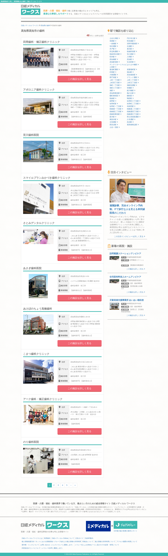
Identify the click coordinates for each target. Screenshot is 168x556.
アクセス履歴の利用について (127, 541)
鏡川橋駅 (131, 90)
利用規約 (47, 538)
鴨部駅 (130, 98)
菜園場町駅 (132, 69)
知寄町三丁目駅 (133, 101)
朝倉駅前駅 (132, 51)
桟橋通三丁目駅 (116, 111)
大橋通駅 (114, 75)
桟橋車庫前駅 (115, 114)
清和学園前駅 (133, 44)
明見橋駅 (131, 41)
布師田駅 (131, 106)
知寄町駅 (114, 104)
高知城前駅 (132, 75)
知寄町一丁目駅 (116, 106)
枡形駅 (113, 72)
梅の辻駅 (131, 93)
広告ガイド (79, 538)
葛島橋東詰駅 (133, 125)
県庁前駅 (114, 77)
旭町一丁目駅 (115, 85)
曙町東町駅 (115, 96)
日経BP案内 (89, 538)
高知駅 (130, 59)
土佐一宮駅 (115, 127)
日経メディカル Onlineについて (63, 538)
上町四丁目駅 (115, 83)
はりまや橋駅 (133, 65)
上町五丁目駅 (133, 83)
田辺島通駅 (115, 51)
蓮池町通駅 (115, 69)
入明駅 (130, 57)
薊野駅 (113, 101)
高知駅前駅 (115, 62)
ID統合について (87, 541)
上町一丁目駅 (115, 80)
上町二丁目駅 (133, 80)
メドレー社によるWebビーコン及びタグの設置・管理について (97, 545)
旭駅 (112, 90)
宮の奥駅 (131, 54)
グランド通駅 (133, 77)
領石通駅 (114, 46)
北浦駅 (130, 46)
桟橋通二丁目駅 (133, 109)
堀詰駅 (130, 72)
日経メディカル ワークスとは (32, 538)
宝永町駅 (131, 62)
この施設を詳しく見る (79, 79)
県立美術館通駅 (133, 117)
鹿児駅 (130, 49)
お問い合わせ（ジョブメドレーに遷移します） (57, 545)
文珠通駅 (114, 122)
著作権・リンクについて (30, 545)
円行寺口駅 (132, 38)
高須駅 (130, 122)
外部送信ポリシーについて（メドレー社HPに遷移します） (42, 548)
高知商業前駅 (115, 93)
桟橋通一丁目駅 (116, 109)
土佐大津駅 (115, 38)
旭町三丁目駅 (115, 88)
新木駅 (113, 117)
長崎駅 (113, 41)
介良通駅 (131, 119)
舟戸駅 (113, 49)
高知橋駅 (114, 59)
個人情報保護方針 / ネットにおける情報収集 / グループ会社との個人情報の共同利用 (51, 541)
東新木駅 (114, 119)
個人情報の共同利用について (105, 541)
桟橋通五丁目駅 (133, 114)
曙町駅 (130, 96)
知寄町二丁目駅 (133, 104)
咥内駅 (113, 57)
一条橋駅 (114, 44)
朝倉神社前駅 (115, 54)
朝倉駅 (113, 98)
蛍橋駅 (130, 88)
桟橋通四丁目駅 (133, 111)
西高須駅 (114, 125)
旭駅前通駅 (132, 85)
